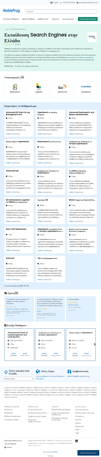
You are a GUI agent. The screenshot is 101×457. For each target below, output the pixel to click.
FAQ (77, 430)
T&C (77, 433)
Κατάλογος (8, 409)
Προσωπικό (79, 426)
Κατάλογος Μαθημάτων (11, 19)
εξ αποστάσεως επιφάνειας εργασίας (79, 57)
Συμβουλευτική (42, 19)
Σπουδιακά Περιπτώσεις (37, 413)
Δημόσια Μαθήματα (28, 19)
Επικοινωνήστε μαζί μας (88, 453)
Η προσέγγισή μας (35, 409)
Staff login (50, 456)
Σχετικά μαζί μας (68, 19)
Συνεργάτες (79, 416)
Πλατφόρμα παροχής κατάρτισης (60, 419)
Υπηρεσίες (55, 19)
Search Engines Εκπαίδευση (18, 29)
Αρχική (7, 29)
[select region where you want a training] (19, 379)
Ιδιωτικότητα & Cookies (50, 452)
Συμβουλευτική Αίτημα (37, 416)
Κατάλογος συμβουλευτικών (34, 421)
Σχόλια (78, 423)
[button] (94, 344)
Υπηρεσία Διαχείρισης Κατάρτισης (60, 414)
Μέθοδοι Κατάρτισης (12, 416)
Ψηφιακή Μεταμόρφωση (61, 409)
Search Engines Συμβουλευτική (78, 376)
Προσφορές (8, 413)
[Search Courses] (61, 11)
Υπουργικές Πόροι (11, 419)
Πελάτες (78, 419)
